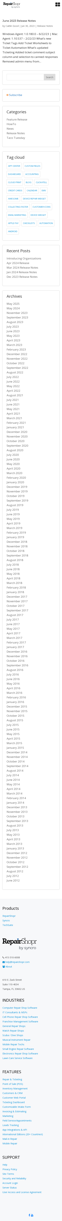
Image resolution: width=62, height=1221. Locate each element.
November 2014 (17, 757)
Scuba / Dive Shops (12, 1035)
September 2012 (17, 867)
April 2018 (13, 578)
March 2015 (14, 743)
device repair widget (34, 198)
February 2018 (16, 587)
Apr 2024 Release (18, 263)
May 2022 (13, 386)
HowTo (11, 124)
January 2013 (15, 848)
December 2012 (17, 853)
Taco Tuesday (16, 138)
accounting (32, 174)
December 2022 (17, 354)
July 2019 (13, 510)
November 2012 (17, 857)
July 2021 (13, 400)
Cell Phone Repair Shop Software (20, 1016)
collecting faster (18, 206)
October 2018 (15, 551)
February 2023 (16, 349)
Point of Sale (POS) (12, 1083)
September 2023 (17, 317)
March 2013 (14, 844)
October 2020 (15, 441)
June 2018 (13, 569)
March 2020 (14, 473)
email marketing (17, 214)
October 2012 (15, 862)
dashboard (14, 174)
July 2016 (13, 674)
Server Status (9, 1187)
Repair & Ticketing (12, 1079)
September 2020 (17, 445)
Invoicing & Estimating (14, 1111)
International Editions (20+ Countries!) (22, 1134)
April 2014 (13, 789)
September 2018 (17, 555)
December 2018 (17, 542)
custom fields (32, 165)
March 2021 (14, 418)
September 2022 (17, 368)
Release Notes (45, 25)
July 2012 (13, 876)
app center (14, 165)
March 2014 (14, 793)
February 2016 (16, 697)
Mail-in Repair (9, 1138)
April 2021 (13, 413)
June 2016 (13, 679)
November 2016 (17, 656)
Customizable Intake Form (16, 1106)
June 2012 (13, 880)
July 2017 (13, 619)
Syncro (6, 920)
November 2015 (17, 711)
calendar (32, 190)
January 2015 (15, 748)
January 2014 (15, 802)
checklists (29, 223)
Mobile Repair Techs (13, 1044)
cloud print (14, 182)
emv (44, 190)
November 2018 (17, 546)
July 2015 (13, 725)
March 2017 (14, 638)
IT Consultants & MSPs (14, 1012)
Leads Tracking (10, 1125)
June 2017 (13, 624)
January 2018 (15, 592)
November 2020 (17, 436)
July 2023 (13, 326)
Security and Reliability (14, 1178)
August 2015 (15, 720)
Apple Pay (13, 223)
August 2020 (15, 450)
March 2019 (14, 528)
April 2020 (13, 468)
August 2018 (15, 560)
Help (4, 1164)
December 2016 (17, 651)
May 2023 (13, 336)
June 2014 (13, 780)
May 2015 (13, 734)
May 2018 (13, 574)
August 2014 (15, 770)
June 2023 (13, 331)
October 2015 (15, 715)
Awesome (13, 198)
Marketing (7, 1116)
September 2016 (17, 665)
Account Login (10, 1183)
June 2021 (13, 404)
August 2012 (15, 871)
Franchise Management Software (20, 1021)
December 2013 (17, 807)
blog (28, 182)
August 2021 (15, 395)
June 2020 (13, 459)
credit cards (15, 190)
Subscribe (15, 95)
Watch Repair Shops (13, 1030)
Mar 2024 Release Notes (22, 267)
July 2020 (13, 455)
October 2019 (15, 496)
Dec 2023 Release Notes (22, 277)
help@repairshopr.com (16, 962)
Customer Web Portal (14, 1097)
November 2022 (17, 358)
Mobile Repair (9, 1143)
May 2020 (13, 464)
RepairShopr (9, 915)
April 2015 (13, 738)
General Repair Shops (13, 1026)
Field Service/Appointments (17, 1120)
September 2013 (17, 821)
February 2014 (16, 798)
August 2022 (15, 372)
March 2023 (14, 345)
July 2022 (13, 377)
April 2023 (13, 340)
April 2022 (13, 391)
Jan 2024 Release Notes (22, 272)
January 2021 (15, 427)
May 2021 (13, 409)
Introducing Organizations (24, 258)
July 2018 (13, 564)
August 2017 (15, 615)
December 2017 (17, 596)
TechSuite (7, 925)
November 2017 (17, 601)
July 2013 (13, 830)
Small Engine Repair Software (18, 1048)
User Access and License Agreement (21, 1192)
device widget (38, 214)
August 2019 (15, 505)
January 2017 (15, 647)
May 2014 (13, 784)
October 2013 (15, 816)
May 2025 (13, 304)
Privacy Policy (9, 1169)
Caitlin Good (12, 25)
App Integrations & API (14, 1129)
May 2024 (13, 308)
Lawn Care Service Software (17, 1058)
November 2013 (17, 812)
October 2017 (15, 606)
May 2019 (13, 519)
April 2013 (13, 839)
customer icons (42, 206)
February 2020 (16, 477)
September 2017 (17, 610)
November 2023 (17, 313)
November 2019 (17, 491)
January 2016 (15, 702)
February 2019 (16, 532)
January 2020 (15, 482)
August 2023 (15, 322)
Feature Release (17, 119)
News (10, 128)
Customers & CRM (12, 1093)
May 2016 (13, 683)
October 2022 (15, 363)
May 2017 (13, 629)
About (7, 966)
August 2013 (15, 825)
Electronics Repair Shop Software (20, 1053)
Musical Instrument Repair (16, 1039)
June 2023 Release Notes (19, 20)
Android (12, 231)
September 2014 (17, 766)
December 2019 (17, 487)
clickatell (41, 182)
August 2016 (15, 670)
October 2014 (15, 761)
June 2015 (13, 729)
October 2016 (15, 661)
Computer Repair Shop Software (19, 1007)
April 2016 (13, 688)
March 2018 (14, 583)
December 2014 (17, 752)
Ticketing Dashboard (13, 1102)
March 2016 (14, 693)
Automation (46, 223)
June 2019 (13, 514)
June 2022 (13, 381)
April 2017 (13, 633)
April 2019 (13, 523)
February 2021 (16, 423)
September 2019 (17, 500)
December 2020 (17, 432)
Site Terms (8, 1173)
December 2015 (17, 706)
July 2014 (13, 775)
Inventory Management (15, 1088)
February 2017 (16, 642)
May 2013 (13, 835)
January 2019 (15, 537)
